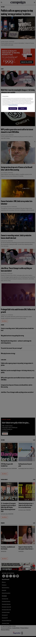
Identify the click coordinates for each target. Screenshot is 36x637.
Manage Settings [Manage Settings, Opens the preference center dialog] (13, 108)
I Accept (22, 108)
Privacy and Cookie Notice (13, 104)
